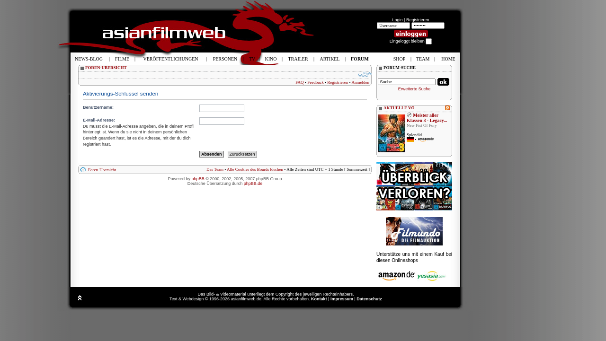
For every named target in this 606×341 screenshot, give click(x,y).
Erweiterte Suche (414, 89)
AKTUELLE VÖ (399, 107)
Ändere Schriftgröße (365, 74)
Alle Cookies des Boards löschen (255, 169)
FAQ (299, 82)
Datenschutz (369, 299)
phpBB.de (253, 183)
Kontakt (319, 299)
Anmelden (361, 82)
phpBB (198, 178)
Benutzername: (98, 107)
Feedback (315, 82)
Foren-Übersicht (102, 169)
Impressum (341, 299)
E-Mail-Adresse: (99, 120)
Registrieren (417, 19)
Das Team (214, 169)
